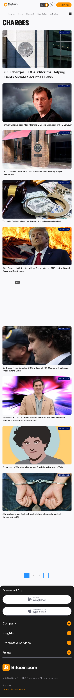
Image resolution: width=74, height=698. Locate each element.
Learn (20, 14)
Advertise (54, 14)
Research (30, 14)
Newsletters (42, 14)
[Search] (52, 4)
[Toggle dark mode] (44, 5)
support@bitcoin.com (13, 689)
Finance (12, 14)
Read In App (64, 5)
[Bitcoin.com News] (10, 5)
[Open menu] (70, 14)
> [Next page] (46, 575)
